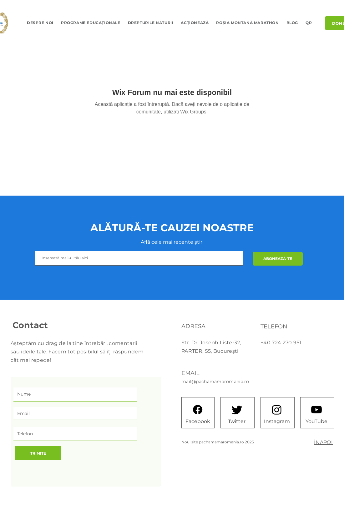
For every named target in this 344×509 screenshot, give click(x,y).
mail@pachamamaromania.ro (215, 381)
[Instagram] (277, 421)
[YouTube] (316, 421)
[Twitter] (237, 421)
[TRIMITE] (38, 453)
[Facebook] (197, 421)
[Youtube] (316, 409)
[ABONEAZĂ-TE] (278, 259)
